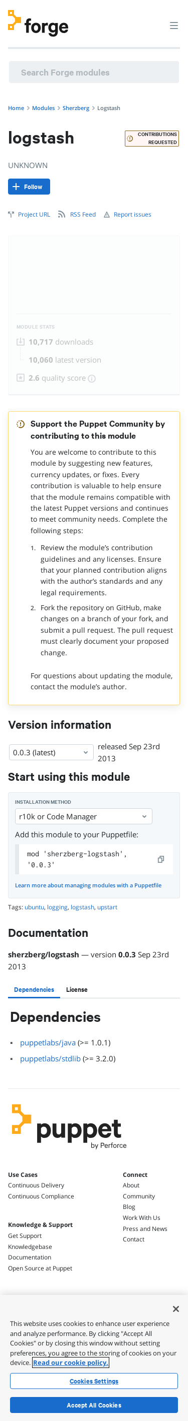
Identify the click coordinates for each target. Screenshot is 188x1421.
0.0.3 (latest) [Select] (51, 752)
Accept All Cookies (94, 1405)
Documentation (29, 1257)
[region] (94, 1358)
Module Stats (36, 327)
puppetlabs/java (48, 1042)
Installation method (43, 802)
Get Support (25, 1235)
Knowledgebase (30, 1246)
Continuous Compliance (41, 1196)
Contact (133, 1239)
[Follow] (29, 187)
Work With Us (141, 1217)
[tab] (34, 989)
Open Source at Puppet (40, 1268)
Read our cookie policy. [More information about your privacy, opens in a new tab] (70, 1362)
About (131, 1185)
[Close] (176, 1309)
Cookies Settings (94, 1381)
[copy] (161, 859)
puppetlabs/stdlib (50, 1058)
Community (139, 1196)
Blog (129, 1206)
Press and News (145, 1228)
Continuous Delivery (36, 1185)
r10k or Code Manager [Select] (83, 816)
